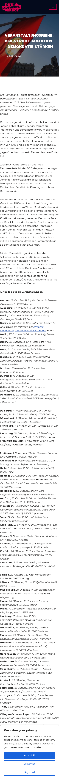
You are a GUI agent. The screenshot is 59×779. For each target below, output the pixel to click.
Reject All (29, 772)
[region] (29, 752)
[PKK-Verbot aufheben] (11, 6)
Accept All (29, 755)
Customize (30, 763)
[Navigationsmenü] (53, 7)
